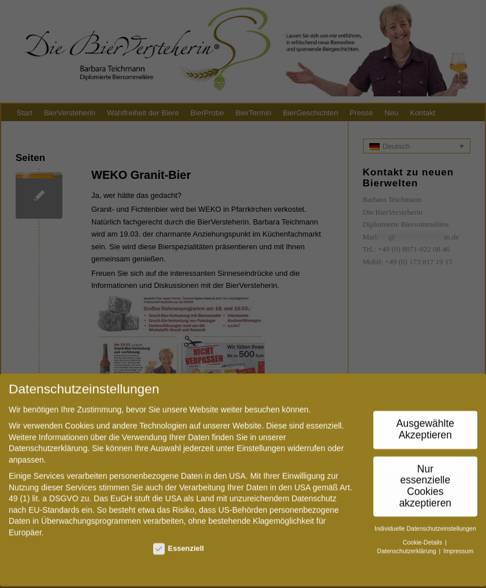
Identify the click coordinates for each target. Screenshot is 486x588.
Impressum (458, 544)
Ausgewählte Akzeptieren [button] (425, 423)
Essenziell (178, 541)
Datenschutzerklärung (48, 442)
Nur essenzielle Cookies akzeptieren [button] (425, 479)
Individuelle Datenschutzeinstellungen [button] (425, 521)
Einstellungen (261, 442)
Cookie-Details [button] (423, 535)
